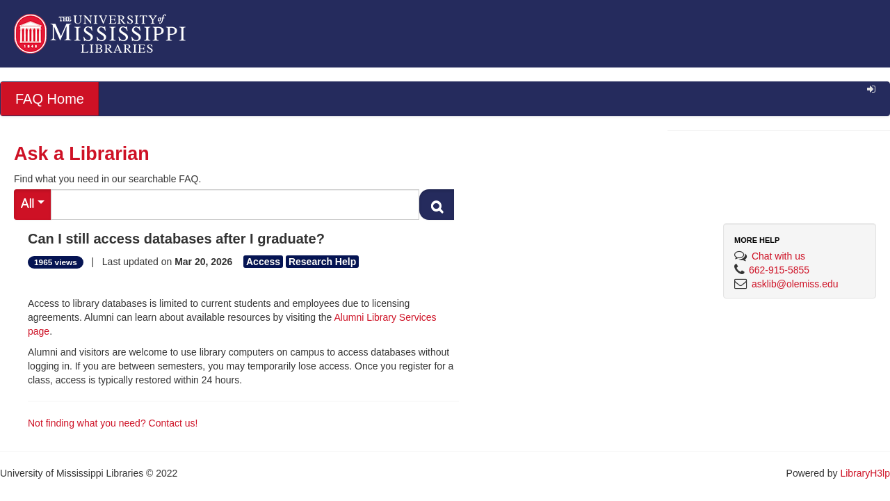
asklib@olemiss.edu (795, 283)
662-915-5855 (779, 270)
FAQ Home (49, 98)
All (32, 203)
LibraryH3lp (865, 473)
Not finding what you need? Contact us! (112, 423)
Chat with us (778, 256)
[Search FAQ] (235, 204)
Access (263, 261)
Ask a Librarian (81, 153)
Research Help (322, 261)
